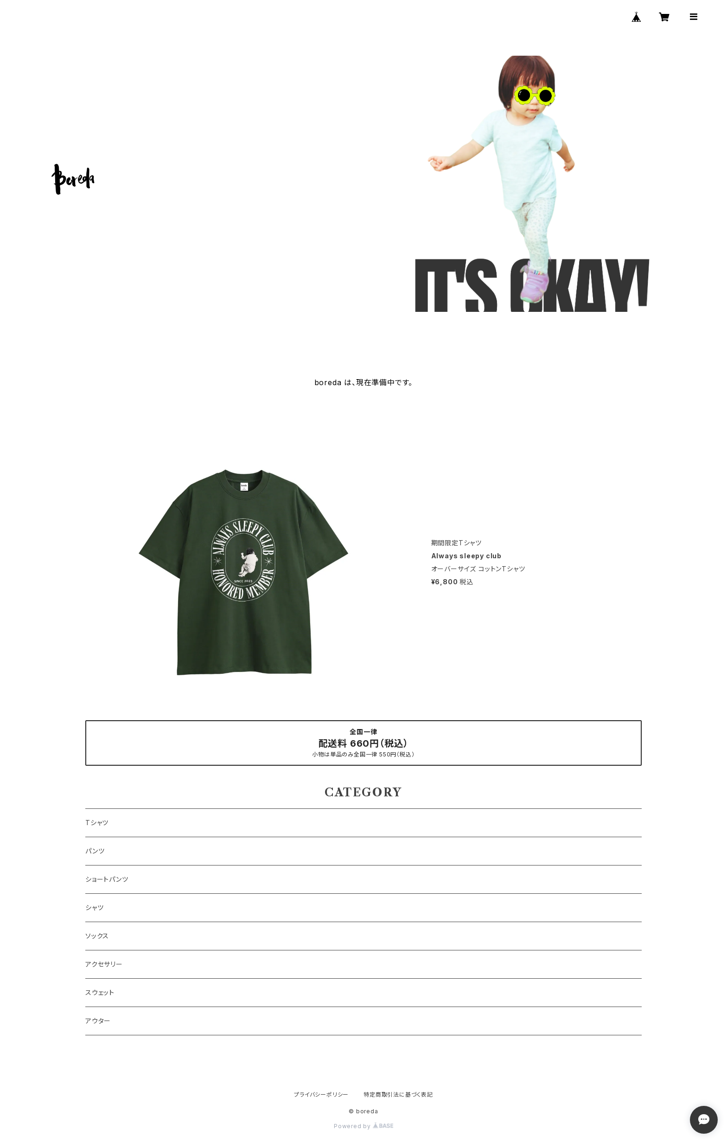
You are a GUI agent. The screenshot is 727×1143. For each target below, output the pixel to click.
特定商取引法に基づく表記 (398, 1094)
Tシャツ (96, 823)
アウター (98, 1021)
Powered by (363, 1126)
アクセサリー (104, 964)
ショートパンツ (106, 879)
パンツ (94, 851)
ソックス (97, 936)
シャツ (94, 907)
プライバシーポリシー (321, 1094)
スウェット (100, 992)
